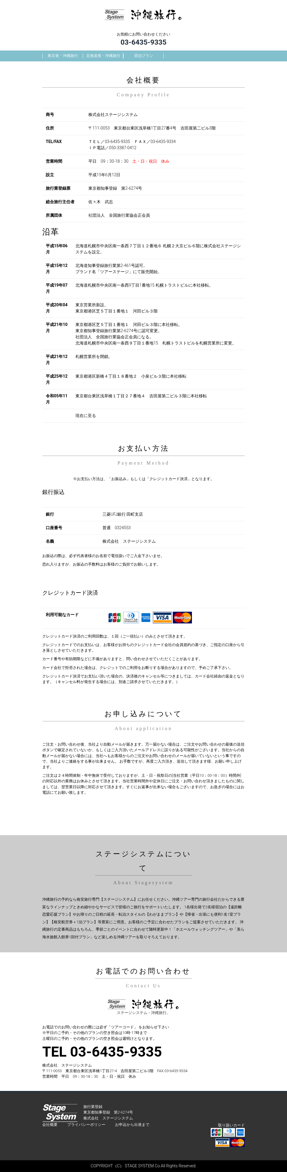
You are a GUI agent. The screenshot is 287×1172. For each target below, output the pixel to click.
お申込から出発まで (132, 1124)
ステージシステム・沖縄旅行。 (143, 1012)
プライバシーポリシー (86, 1124)
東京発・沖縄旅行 (63, 55)
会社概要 (50, 1124)
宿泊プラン (143, 55)
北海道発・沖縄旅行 (103, 55)
